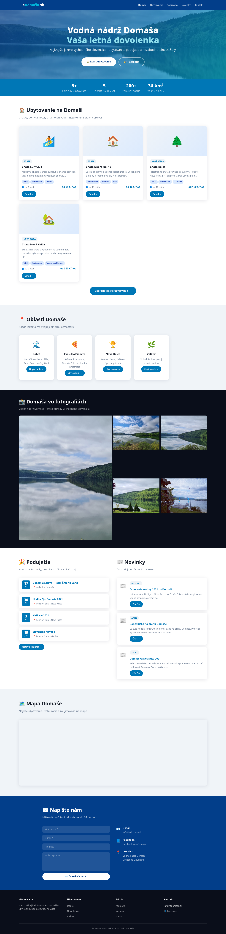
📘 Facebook (170, 911)
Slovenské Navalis (44, 631)
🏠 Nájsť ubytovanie (98, 61)
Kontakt (198, 4)
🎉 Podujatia (131, 62)
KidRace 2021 (41, 615)
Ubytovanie (156, 4)
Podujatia (172, 4)
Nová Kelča (73, 911)
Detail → (29, 194)
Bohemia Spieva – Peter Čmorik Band (55, 583)
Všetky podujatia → (32, 646)
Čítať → (136, 604)
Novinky (186, 4)
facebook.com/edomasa (135, 844)
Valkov (70, 916)
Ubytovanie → (36, 369)
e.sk (33, 5)
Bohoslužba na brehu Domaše (148, 624)
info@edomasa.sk (132, 832)
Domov (142, 4)
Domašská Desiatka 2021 (145, 658)
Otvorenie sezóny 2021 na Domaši (151, 589)
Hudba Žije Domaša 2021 (48, 599)
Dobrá (70, 905)
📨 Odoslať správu (76, 876)
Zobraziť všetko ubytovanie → (113, 291)
